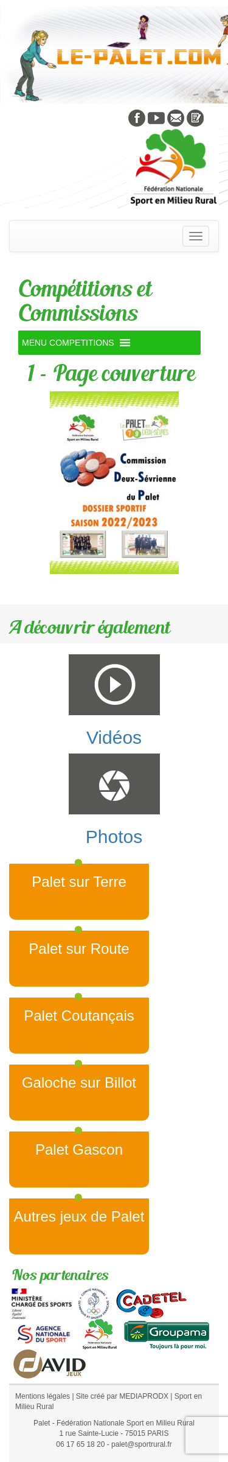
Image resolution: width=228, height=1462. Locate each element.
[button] (68, 343)
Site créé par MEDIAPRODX (122, 1396)
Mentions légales (42, 1396)
